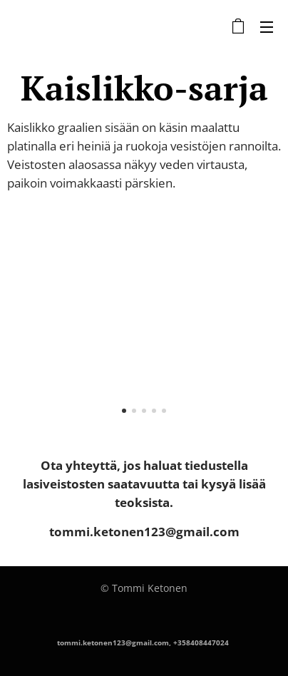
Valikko (266, 27)
